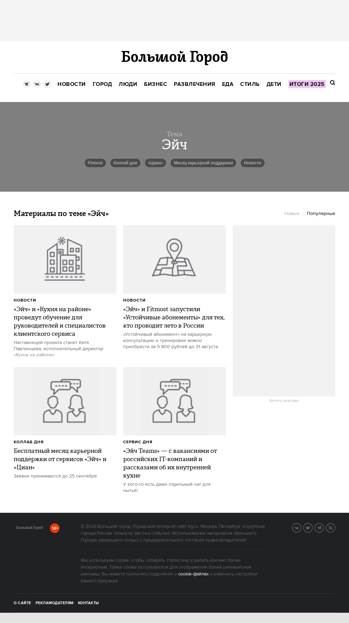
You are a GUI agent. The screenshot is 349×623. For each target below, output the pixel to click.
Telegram (323, 527)
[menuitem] (71, 84)
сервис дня (138, 442)
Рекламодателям (55, 603)
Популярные (321, 214)
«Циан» (155, 163)
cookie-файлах (193, 574)
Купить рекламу (284, 401)
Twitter (312, 527)
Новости (25, 300)
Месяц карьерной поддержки (203, 163)
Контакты (88, 603)
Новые (291, 214)
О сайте (22, 603)
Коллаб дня (125, 163)
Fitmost (95, 163)
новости (252, 163)
